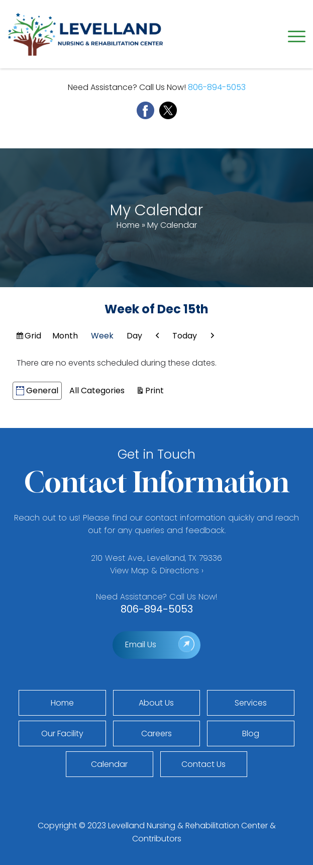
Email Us (140, 644)
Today (184, 335)
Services (251, 703)
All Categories (97, 390)
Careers (156, 733)
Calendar (109, 764)
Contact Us (203, 764)
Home (128, 225)
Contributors (156, 838)
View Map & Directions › (156, 570)
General (37, 390)
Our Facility (62, 733)
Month (65, 335)
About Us (156, 703)
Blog (250, 733)
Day (134, 335)
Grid (33, 337)
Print (156, 390)
